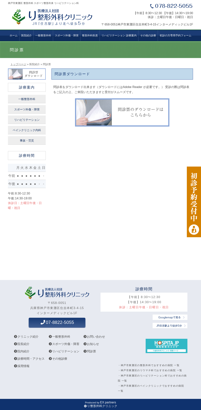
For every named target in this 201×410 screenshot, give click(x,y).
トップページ (18, 64)
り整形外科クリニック (102, 406)
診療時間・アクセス (29, 358)
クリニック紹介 (26, 336)
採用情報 (21, 366)
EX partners (108, 402)
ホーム (14, 35)
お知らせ (91, 344)
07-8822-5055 (57, 322)
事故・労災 (27, 140)
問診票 (89, 351)
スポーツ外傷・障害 (27, 109)
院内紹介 (21, 351)
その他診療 (57, 358)
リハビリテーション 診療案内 (119, 35)
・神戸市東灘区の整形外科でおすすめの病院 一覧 (148, 365)
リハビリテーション (27, 119)
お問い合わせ (94, 336)
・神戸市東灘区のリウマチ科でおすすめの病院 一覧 (150, 370)
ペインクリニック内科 (27, 130)
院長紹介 (21, 344)
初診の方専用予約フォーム (175, 35)
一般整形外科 (43, 35)
